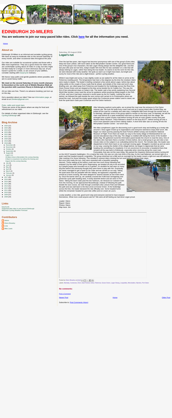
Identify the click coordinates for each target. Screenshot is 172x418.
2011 (6, 190)
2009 (6, 194)
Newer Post (63, 298)
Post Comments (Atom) (79, 302)
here (82, 36)
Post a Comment (65, 294)
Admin (6, 220)
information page (42, 97)
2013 (6, 186)
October (9, 149)
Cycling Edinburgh (9, 115)
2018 (6, 143)
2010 (6, 192)
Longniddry (123, 283)
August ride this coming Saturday (16, 161)
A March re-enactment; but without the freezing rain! (22, 159)
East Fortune (86, 283)
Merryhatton (131, 283)
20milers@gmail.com (19, 99)
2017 (6, 177)
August (8, 153)
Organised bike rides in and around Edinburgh (18, 208)
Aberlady (66, 283)
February (9, 173)
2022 (6, 134)
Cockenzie (73, 283)
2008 (6, 197)
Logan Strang (115, 283)
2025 (6, 128)
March (8, 171)
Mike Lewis (8, 228)
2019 (6, 141)
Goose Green (106, 283)
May (7, 167)
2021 (6, 136)
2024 (6, 130)
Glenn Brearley (9, 223)
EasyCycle (24, 73)
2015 (6, 181)
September (10, 151)
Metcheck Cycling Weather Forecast (14, 210)
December (9, 145)
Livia (6, 226)
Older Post (166, 298)
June (8, 165)
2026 (6, 126)
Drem (79, 283)
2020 (6, 139)
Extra (92, 283)
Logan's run (9, 155)
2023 (6, 132)
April (7, 169)
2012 (6, 188)
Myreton (138, 283)
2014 (6, 184)
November (9, 147)
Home (5, 44)
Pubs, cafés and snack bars (13, 105)
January (9, 175)
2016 (6, 179)
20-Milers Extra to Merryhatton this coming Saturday (22, 157)
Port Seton (145, 283)
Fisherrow (98, 283)
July (7, 163)
